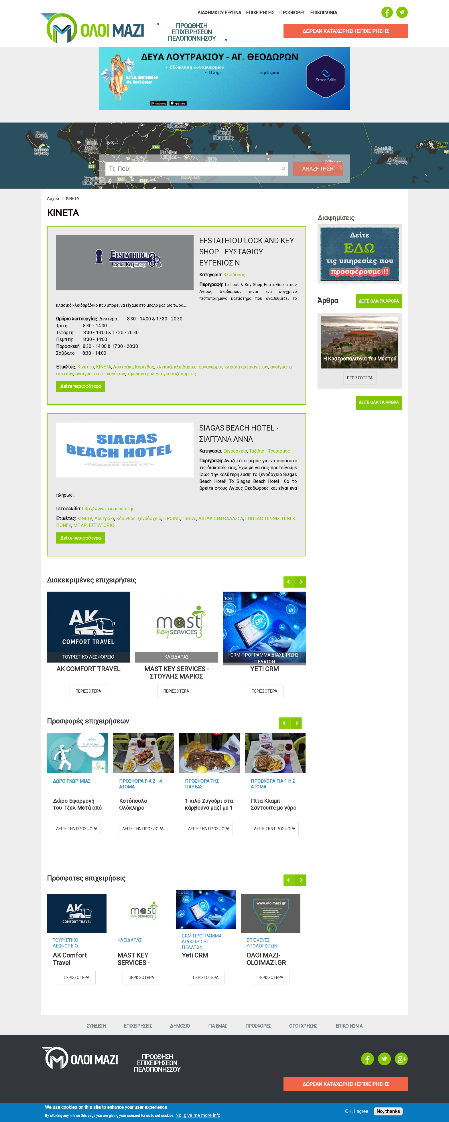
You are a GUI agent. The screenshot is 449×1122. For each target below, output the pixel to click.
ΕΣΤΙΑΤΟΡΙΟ (101, 525)
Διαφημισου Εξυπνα (219, 13)
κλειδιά (164, 367)
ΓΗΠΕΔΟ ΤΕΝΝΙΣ (262, 518)
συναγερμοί (210, 367)
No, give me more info (198, 1115)
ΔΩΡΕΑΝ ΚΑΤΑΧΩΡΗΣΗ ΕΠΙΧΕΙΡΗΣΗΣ (345, 1084)
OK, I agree (357, 1111)
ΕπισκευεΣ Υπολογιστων (262, 943)
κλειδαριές (185, 367)
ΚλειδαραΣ (176, 657)
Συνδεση (96, 1026)
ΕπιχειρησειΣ (260, 13)
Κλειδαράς (234, 274)
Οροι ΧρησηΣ (303, 1026)
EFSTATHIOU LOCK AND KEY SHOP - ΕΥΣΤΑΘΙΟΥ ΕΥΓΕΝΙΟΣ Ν (246, 251)
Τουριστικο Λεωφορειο (88, 657)
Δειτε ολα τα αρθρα (379, 301)
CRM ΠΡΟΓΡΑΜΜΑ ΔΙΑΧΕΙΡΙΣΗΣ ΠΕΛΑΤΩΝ (202, 939)
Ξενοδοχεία (235, 451)
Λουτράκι (123, 367)
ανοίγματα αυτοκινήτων (100, 373)
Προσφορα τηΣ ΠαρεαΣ (202, 784)
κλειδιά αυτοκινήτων (246, 367)
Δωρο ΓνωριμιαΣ (71, 781)
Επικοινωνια (323, 13)
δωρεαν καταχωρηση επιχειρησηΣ (345, 31)
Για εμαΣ (217, 1026)
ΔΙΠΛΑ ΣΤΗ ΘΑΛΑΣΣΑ (220, 518)
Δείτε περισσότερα (80, 386)
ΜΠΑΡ (80, 525)
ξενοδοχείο (149, 518)
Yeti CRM (264, 669)
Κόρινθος (144, 367)
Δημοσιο (180, 1026)
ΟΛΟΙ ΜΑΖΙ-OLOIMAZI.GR (266, 959)
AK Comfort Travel (88, 669)
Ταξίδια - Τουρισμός (269, 451)
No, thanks (388, 1111)
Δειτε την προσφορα (77, 828)
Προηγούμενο (289, 582)
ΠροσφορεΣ (292, 13)
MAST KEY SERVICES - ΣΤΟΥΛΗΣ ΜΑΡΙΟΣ (176, 672)
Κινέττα (85, 367)
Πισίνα (189, 518)
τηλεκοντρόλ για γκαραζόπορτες (161, 373)
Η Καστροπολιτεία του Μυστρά (359, 359)
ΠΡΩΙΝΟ (171, 518)
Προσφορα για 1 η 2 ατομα (273, 784)
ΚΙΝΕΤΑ (103, 367)
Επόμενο (301, 582)
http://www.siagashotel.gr (107, 509)
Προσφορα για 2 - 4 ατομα (140, 784)
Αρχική (53, 198)
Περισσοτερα (88, 691)
